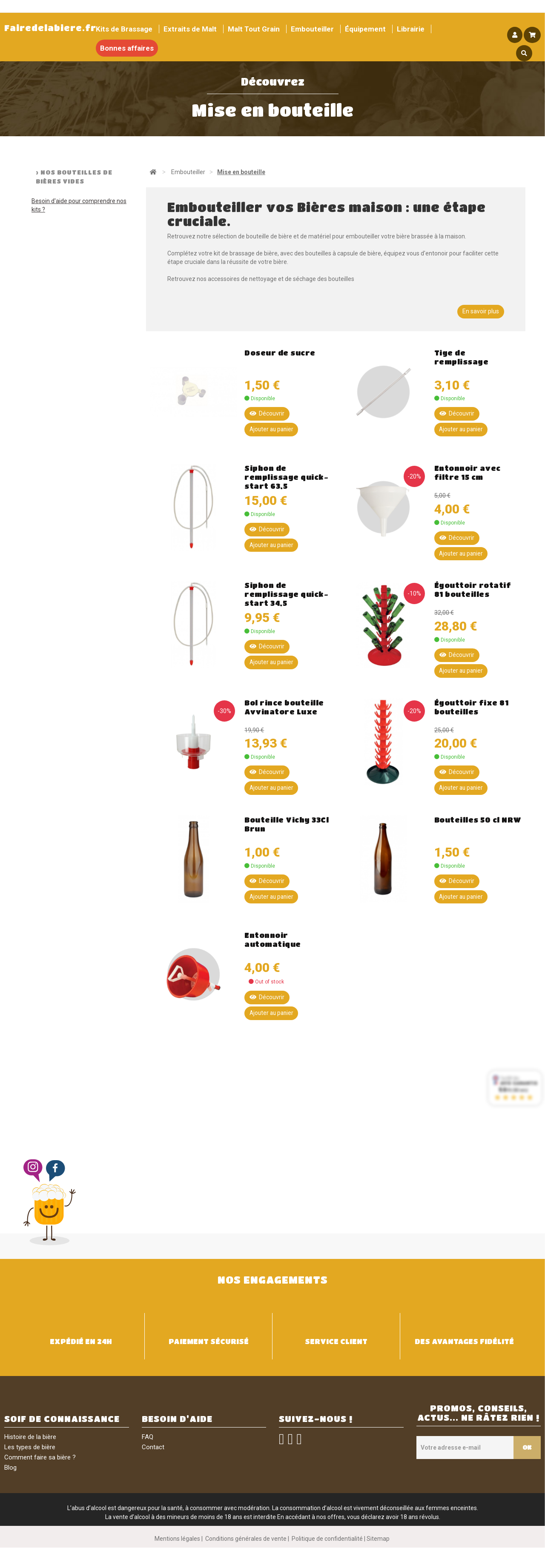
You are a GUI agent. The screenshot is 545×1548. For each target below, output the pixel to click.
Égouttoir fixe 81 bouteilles (471, 707)
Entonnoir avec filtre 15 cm (467, 472)
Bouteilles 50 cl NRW (478, 820)
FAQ (147, 1437)
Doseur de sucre (280, 353)
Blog (10, 1468)
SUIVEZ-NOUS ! (316, 1419)
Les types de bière (29, 1447)
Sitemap (378, 1539)
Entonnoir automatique (272, 940)
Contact (153, 1447)
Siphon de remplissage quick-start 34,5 (286, 595)
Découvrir (267, 413)
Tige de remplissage (461, 357)
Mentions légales (177, 1539)
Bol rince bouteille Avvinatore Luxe (284, 707)
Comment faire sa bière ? (40, 1458)
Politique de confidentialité (327, 1539)
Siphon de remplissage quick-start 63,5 (286, 477)
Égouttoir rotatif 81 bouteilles (472, 590)
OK (525, 1447)
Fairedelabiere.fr (50, 28)
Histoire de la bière (30, 1437)
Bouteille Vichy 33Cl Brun (286, 824)
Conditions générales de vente (246, 1539)
